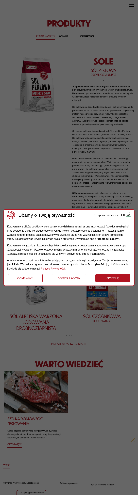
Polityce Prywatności (53, 268)
